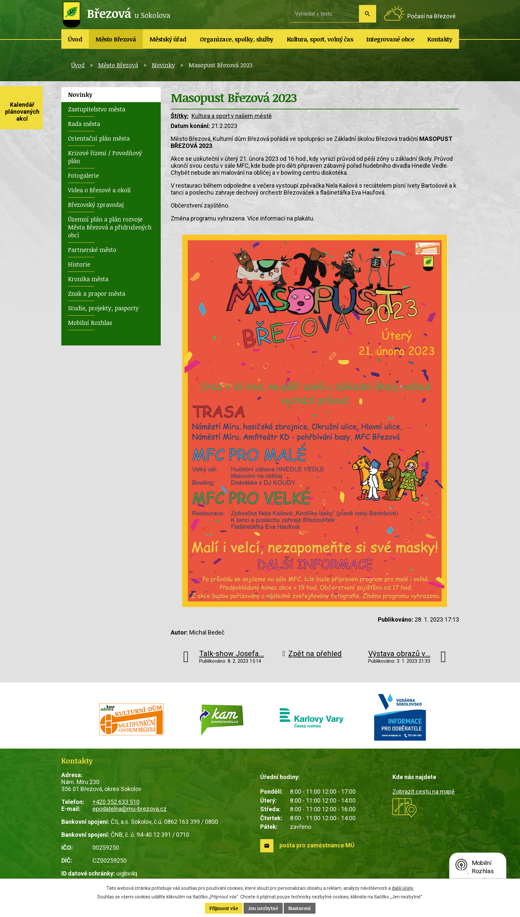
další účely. (403, 888)
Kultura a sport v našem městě (232, 115)
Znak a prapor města (96, 293)
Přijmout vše (223, 908)
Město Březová (115, 39)
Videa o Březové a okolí (99, 190)
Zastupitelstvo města (96, 109)
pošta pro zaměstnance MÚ (317, 845)
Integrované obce (390, 39)
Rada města (84, 124)
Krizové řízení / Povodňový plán (105, 157)
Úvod (75, 39)
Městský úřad (168, 39)
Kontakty (439, 39)
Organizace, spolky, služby (236, 39)
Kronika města (88, 279)
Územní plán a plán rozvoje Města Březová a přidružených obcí (109, 227)
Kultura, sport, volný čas (320, 39)
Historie (79, 264)
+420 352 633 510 (116, 801)
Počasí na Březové (431, 16)
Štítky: (180, 115)
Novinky (163, 65)
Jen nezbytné (263, 908)
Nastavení (299, 908)
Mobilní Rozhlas (90, 323)
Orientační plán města (99, 138)
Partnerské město (92, 250)
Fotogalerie (83, 175)
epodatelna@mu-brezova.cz (129, 808)
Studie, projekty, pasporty (103, 308)
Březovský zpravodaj (96, 205)
